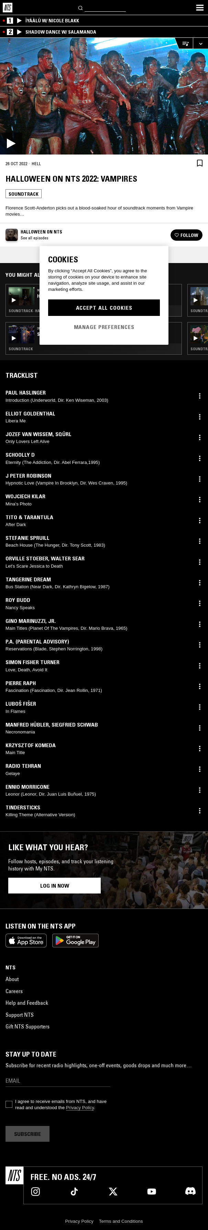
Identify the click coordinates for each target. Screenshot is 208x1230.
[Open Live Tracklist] (183, 43)
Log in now (54, 885)
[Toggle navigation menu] (199, 7)
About (12, 979)
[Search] (81, 7)
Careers (14, 991)
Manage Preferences (104, 326)
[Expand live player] (200, 43)
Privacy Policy (80, 1107)
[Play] (104, 96)
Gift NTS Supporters (28, 1026)
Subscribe (27, 1133)
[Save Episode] (199, 163)
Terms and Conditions (121, 1221)
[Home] (7, 7)
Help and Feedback (27, 1002)
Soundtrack (24, 194)
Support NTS (20, 1014)
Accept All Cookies (104, 307)
